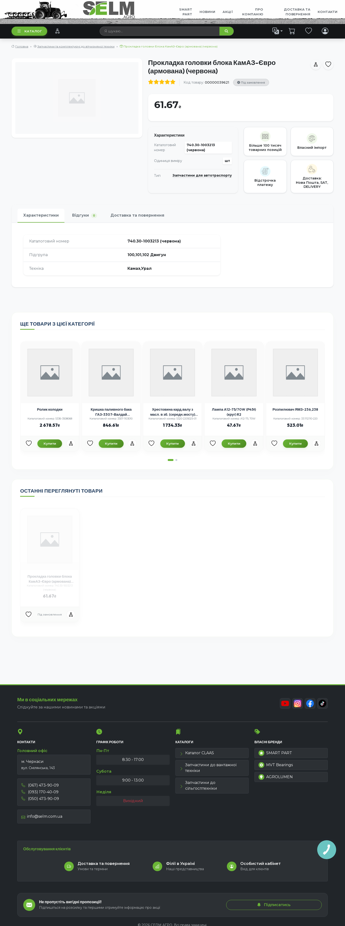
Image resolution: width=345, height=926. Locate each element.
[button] (170, 460)
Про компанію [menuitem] (252, 11)
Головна (21, 46)
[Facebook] (310, 703)
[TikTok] (322, 703)
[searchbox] (160, 31)
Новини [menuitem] (207, 12)
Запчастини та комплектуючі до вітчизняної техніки (76, 46)
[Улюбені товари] (28, 443)
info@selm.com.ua (41, 816)
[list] (278, 30)
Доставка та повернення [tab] (137, 215)
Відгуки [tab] (84, 215)
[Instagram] (297, 703)
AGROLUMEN (276, 777)
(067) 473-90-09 (40, 785)
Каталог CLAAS (196, 753)
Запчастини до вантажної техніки (207, 768)
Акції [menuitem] (228, 12)
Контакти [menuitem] (327, 12)
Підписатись (274, 905)
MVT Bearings (276, 765)
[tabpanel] (172, 255)
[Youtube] (285, 703)
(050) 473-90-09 (40, 798)
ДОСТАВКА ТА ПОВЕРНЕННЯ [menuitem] (297, 11)
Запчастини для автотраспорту (202, 175)
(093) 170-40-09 (39, 792)
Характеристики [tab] (41, 215)
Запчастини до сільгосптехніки (198, 785)
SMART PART (275, 753)
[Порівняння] (57, 30)
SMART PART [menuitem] (185, 11)
